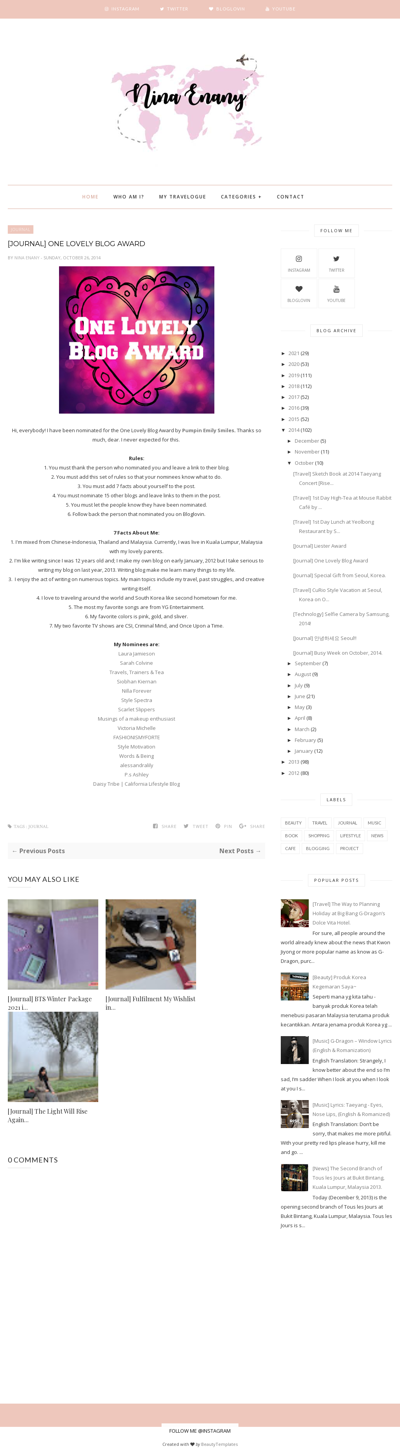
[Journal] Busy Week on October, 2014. (338, 652)
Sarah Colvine (136, 662)
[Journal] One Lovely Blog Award (330, 560)
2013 (294, 761)
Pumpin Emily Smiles (208, 430)
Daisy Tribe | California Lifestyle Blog (136, 783)
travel (319, 822)
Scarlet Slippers (136, 709)
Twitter (336, 263)
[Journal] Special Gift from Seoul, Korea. (339, 575)
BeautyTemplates (219, 1444)
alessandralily (136, 765)
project (349, 848)
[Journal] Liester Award (319, 545)
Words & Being (136, 755)
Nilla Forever (136, 690)
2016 (294, 407)
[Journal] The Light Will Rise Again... (47, 1115)
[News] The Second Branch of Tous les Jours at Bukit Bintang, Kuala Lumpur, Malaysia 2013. (348, 1177)
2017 (294, 396)
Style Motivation (136, 746)
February (305, 739)
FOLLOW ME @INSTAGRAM (200, 1430)
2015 (294, 419)
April (300, 717)
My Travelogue (182, 196)
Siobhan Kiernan (137, 681)
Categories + (241, 196)
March (302, 729)
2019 (294, 375)
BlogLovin (298, 293)
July (299, 685)
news (377, 835)
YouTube (336, 293)
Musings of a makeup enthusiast (136, 718)
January (304, 750)
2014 (294, 429)
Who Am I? (128, 196)
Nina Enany (27, 257)
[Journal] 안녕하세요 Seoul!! (325, 638)
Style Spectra (136, 700)
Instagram (299, 263)
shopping (319, 835)
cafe (290, 848)
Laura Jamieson (136, 653)
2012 (294, 772)
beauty (293, 822)
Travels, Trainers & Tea (137, 672)
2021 (294, 353)
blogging (318, 848)
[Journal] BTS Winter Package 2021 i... (50, 1003)
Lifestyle (350, 835)
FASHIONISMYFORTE (136, 737)
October (304, 462)
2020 (294, 363)
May (300, 707)
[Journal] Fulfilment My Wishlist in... (150, 1003)
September (308, 663)
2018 (294, 386)
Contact (290, 196)
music (374, 822)
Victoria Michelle (137, 727)
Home (90, 196)
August (303, 674)
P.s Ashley (137, 774)
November (307, 451)
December (307, 440)
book (291, 835)
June (300, 696)
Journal (20, 229)
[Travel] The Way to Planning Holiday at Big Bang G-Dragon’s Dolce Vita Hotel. (349, 913)
